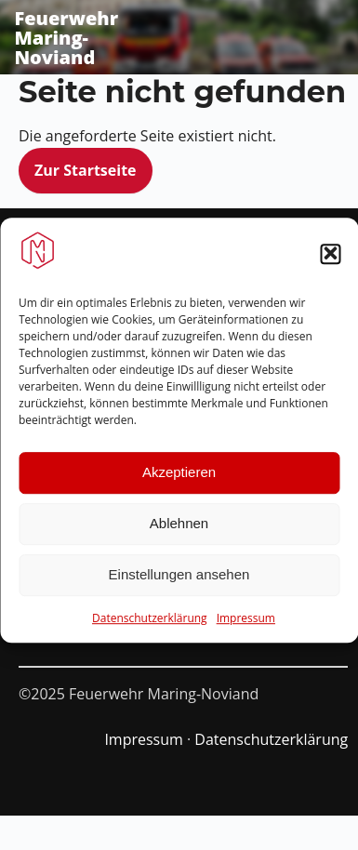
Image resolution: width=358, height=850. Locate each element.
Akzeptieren (179, 479)
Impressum (246, 625)
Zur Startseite (85, 170)
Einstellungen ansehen (179, 582)
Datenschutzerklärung (149, 625)
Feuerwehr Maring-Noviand (66, 37)
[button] (330, 261)
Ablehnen (179, 530)
